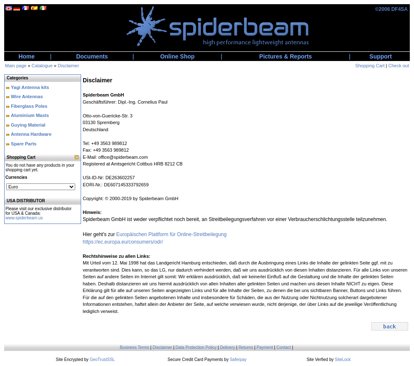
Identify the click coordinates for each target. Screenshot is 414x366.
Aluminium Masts (30, 115)
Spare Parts (23, 143)
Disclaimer (68, 65)
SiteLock (343, 359)
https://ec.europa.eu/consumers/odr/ (123, 242)
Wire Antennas (27, 96)
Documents (92, 56)
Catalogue (42, 65)
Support (380, 56)
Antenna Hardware (31, 134)
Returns (246, 347)
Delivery (227, 347)
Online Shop (177, 56)
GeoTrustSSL (102, 359)
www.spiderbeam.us (24, 218)
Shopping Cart (369, 65)
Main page (15, 65)
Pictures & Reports (285, 56)
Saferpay (238, 359)
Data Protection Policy (195, 347)
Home (26, 56)
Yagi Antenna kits (30, 87)
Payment (265, 347)
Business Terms (134, 347)
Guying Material (28, 124)
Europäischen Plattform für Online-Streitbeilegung (171, 234)
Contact (284, 347)
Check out (398, 65)
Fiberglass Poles (29, 106)
